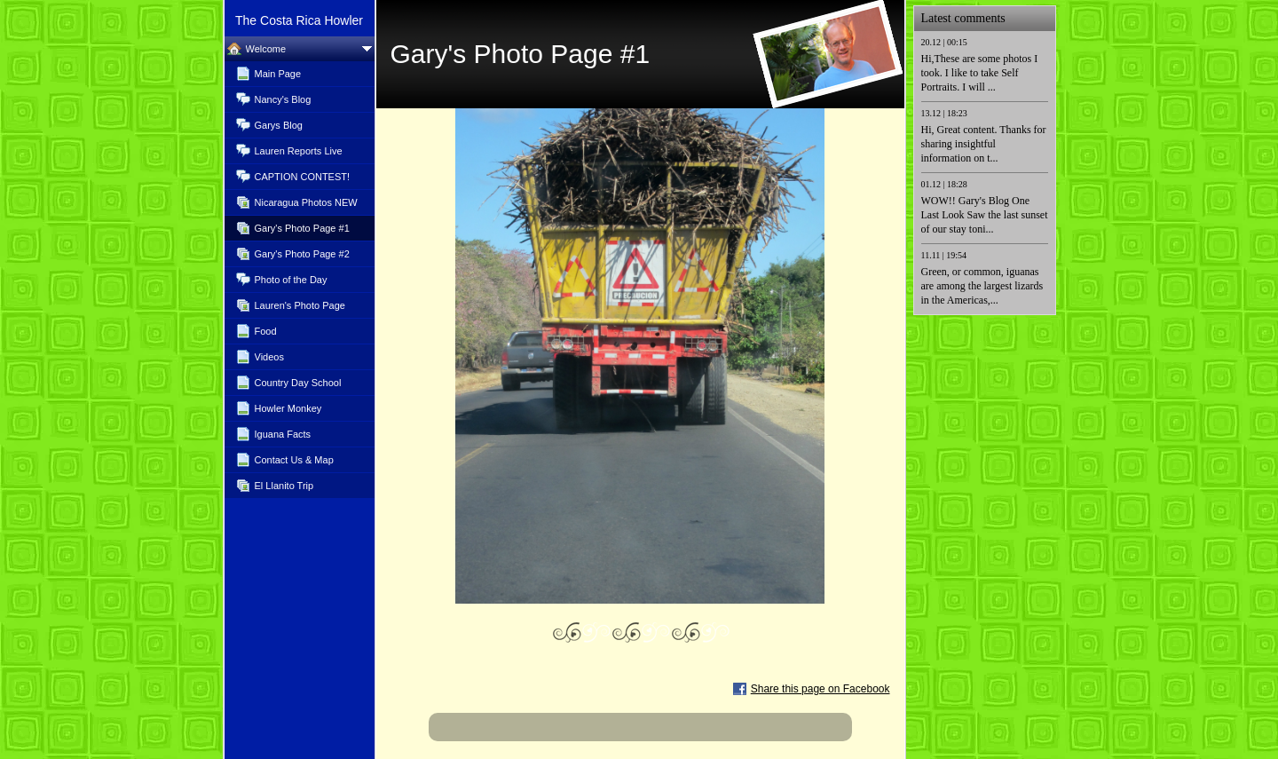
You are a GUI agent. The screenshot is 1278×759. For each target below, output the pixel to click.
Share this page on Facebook (820, 689)
